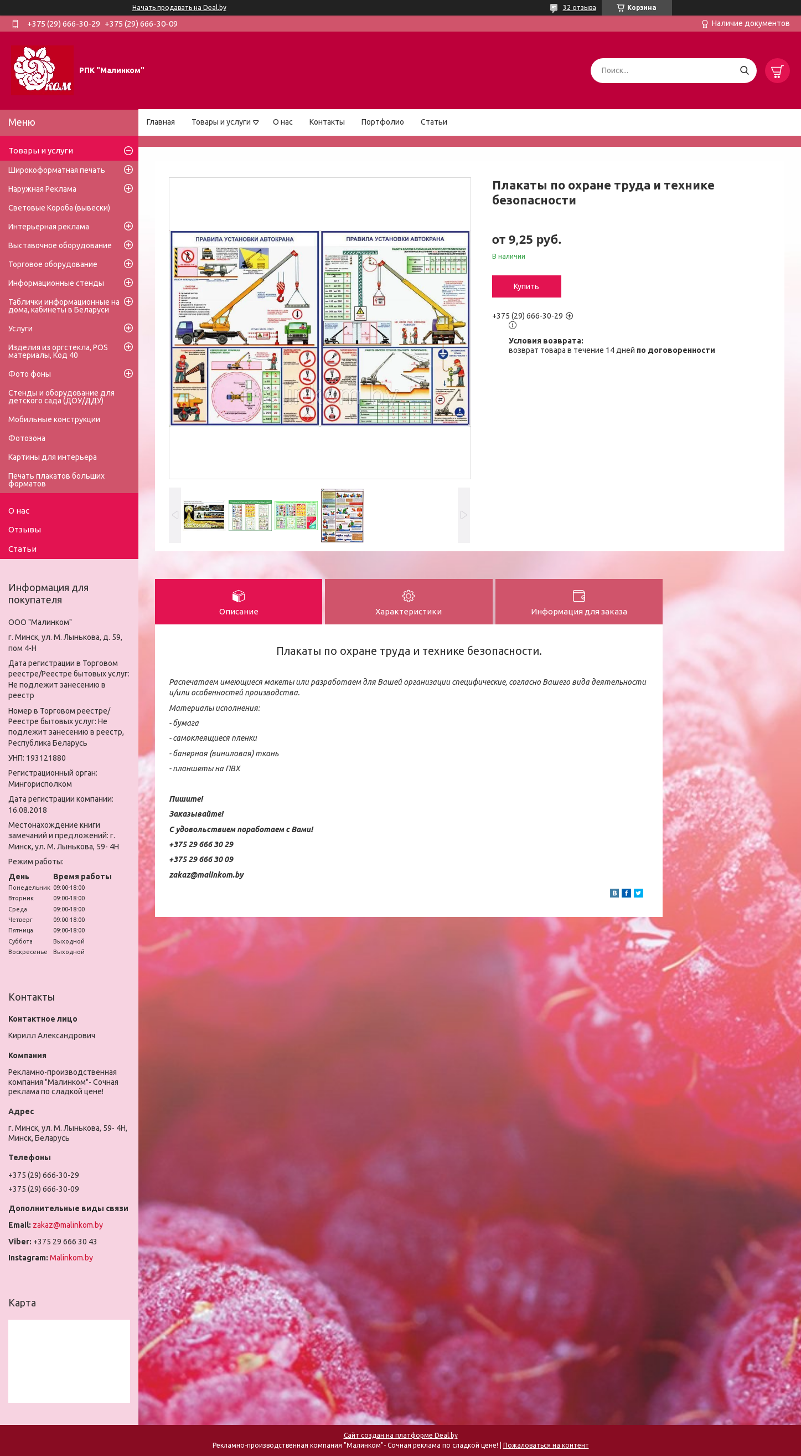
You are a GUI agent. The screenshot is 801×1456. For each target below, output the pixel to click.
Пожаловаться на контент (546, 1445)
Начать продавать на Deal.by (179, 7)
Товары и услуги (221, 121)
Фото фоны (29, 374)
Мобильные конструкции (54, 419)
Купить (526, 286)
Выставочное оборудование (60, 245)
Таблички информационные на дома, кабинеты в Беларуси (64, 306)
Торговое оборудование (52, 264)
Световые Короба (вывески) (59, 207)
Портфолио (382, 121)
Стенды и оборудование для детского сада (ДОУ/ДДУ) (61, 396)
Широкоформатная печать (56, 170)
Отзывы (24, 529)
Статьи (434, 121)
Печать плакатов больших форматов (56, 479)
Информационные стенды (56, 283)
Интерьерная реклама (48, 226)
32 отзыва (579, 7)
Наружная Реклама (42, 188)
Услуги (20, 328)
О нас (283, 121)
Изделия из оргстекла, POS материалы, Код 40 (58, 351)
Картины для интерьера (52, 457)
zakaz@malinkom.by (68, 1225)
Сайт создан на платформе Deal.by (401, 1435)
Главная (161, 121)
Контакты (327, 121)
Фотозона (26, 438)
